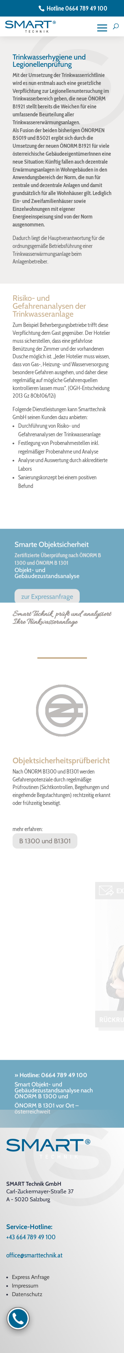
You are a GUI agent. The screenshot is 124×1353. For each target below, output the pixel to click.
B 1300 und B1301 (45, 841)
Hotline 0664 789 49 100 (77, 8)
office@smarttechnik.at (34, 1255)
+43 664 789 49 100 (31, 1237)
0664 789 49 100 (63, 1092)
